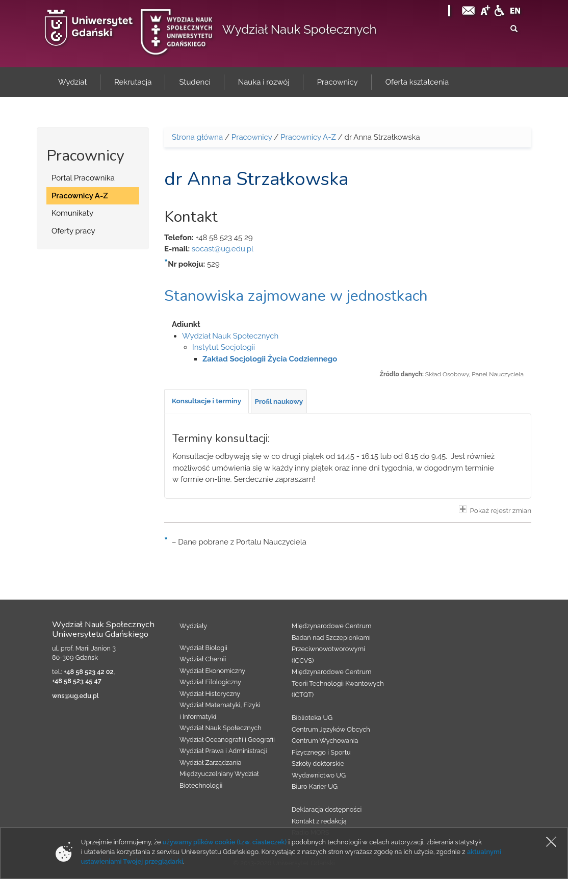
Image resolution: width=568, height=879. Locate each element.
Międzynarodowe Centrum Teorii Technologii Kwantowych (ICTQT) (338, 683)
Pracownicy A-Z (79, 195)
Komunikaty (72, 213)
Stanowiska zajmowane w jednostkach (296, 296)
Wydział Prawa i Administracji (223, 751)
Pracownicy (251, 137)
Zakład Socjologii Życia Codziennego (269, 359)
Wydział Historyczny (209, 693)
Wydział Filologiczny (210, 682)
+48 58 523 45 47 (76, 681)
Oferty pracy (73, 231)
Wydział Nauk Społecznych (299, 29)
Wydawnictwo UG (319, 775)
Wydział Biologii (203, 648)
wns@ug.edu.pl (75, 696)
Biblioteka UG (312, 717)
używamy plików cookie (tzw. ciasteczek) (225, 842)
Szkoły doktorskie (318, 763)
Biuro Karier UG (315, 786)
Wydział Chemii (202, 659)
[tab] (206, 401)
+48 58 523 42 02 (88, 672)
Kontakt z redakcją (319, 821)
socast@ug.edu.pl (222, 248)
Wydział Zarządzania (210, 762)
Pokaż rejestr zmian (495, 509)
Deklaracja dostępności (327, 809)
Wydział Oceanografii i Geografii (227, 739)
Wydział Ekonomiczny (212, 671)
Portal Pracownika (83, 178)
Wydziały (193, 626)
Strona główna (197, 137)
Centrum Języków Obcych (331, 729)
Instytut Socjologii (223, 347)
